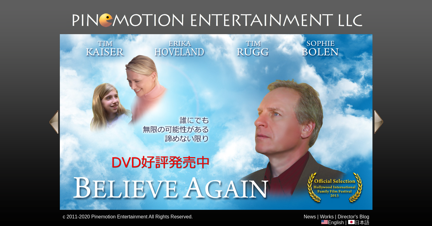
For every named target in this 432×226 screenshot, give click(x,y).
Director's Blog (353, 216)
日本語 (358, 222)
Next (378, 122)
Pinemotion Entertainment (119, 216)
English (332, 222)
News (310, 216)
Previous (53, 122)
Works (327, 216)
